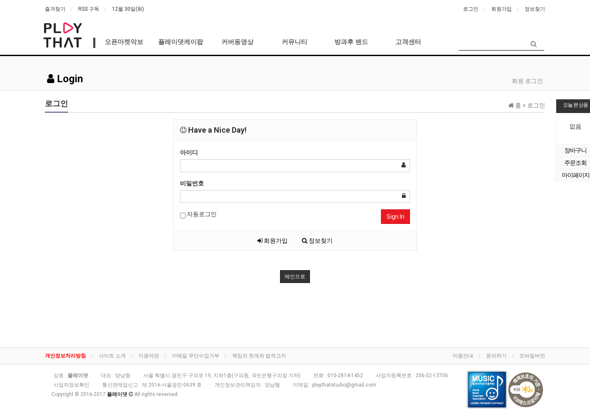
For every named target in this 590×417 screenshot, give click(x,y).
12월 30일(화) (128, 9)
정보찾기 (535, 9)
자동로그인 (198, 214)
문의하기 (496, 356)
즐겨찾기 (55, 9)
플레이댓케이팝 (180, 42)
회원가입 (501, 9)
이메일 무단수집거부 (195, 356)
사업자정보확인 (71, 385)
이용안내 (463, 356)
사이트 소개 (112, 356)
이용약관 (149, 356)
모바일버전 (532, 356)
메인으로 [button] (295, 277)
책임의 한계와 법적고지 (259, 356)
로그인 (470, 9)
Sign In (395, 216)
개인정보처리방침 (65, 356)
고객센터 (408, 42)
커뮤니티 (294, 42)
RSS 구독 (88, 9)
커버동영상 (237, 42)
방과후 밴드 (351, 42)
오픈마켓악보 (124, 42)
